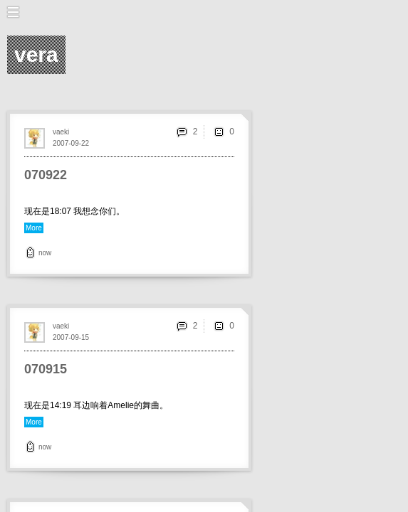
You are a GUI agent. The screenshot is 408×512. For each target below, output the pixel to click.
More (34, 228)
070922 (45, 175)
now (44, 253)
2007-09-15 (71, 337)
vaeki (61, 132)
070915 (45, 369)
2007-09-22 (71, 143)
